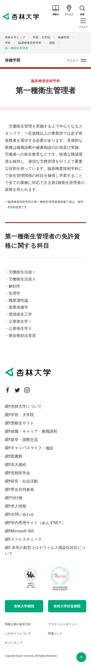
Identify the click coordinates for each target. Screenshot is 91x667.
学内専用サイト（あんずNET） (38, 523)
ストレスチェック (26, 539)
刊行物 (16, 498)
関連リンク (55, 633)
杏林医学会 (20, 473)
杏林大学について (26, 406)
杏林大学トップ (15, 37)
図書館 (16, 456)
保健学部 (63, 37)
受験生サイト (22, 423)
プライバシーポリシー (62, 624)
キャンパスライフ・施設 (32, 448)
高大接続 (18, 465)
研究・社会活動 (24, 481)
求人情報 (18, 506)
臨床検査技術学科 (29, 42)
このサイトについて (18, 633)
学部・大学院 (41, 37)
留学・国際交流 (24, 440)
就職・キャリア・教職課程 (34, 431)
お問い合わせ (22, 514)
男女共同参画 (22, 489)
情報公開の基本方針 (18, 624)
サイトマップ (13, 643)
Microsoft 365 (22, 531)
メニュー (72, 60)
